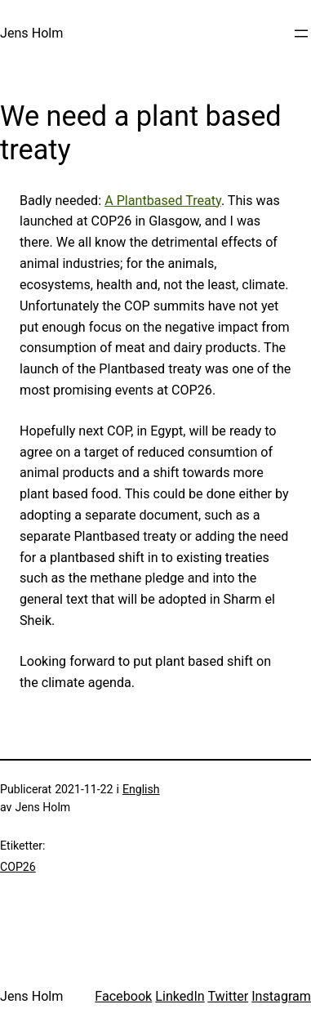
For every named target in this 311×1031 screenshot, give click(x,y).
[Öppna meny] (301, 33)
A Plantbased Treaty (162, 200)
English (141, 789)
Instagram (281, 996)
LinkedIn (179, 996)
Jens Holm (31, 33)
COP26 (18, 866)
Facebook (123, 996)
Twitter (227, 996)
